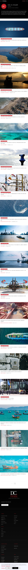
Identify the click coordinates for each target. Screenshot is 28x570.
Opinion (9, 475)
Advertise (15, 548)
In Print (2, 550)
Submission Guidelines (16, 561)
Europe (2, 533)
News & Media (3, 549)
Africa (2, 118)
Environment (16, 520)
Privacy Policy (16, 556)
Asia (2, 530)
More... (2, 524)
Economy (15, 517)
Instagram (2, 560)
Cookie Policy (16, 558)
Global (2, 41)
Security (4, 41)
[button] (20, 568)
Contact (2, 552)
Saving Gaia (3, 521)
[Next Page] (15, 483)
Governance (4, 169)
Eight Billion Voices (3, 519)
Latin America (3, 92)
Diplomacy (6, 399)
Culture (4, 118)
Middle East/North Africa (4, 221)
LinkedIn (2, 558)
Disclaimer (16, 559)
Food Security (7, 92)
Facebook (2, 557)
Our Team (2, 547)
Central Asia (2, 399)
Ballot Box (3, 517)
